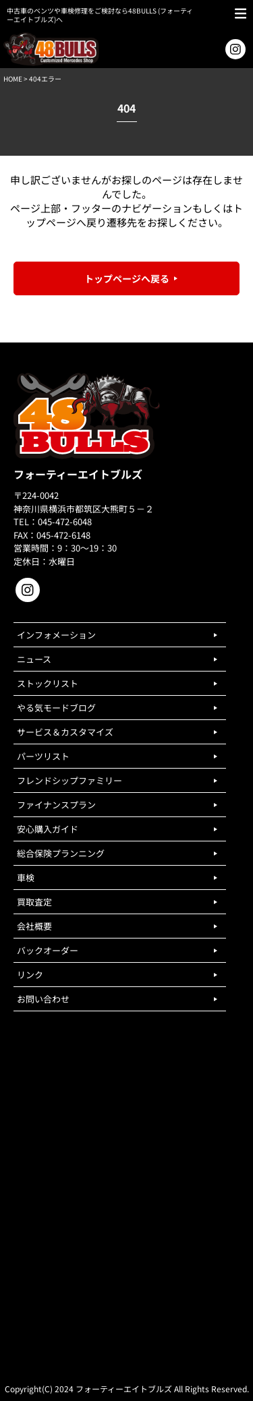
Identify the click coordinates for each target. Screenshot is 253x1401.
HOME (12, 78)
